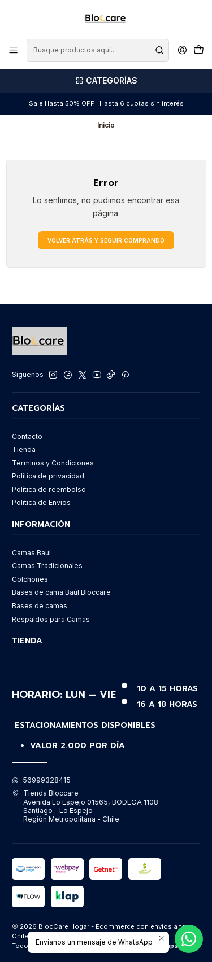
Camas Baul (31, 552)
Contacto (27, 436)
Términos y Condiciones (53, 463)
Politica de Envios (41, 502)
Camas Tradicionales (47, 565)
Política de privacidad (48, 476)
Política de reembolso (49, 489)
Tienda (24, 449)
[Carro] (198, 50)
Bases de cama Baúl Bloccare (61, 592)
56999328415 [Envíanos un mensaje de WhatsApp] (41, 780)
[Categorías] (106, 81)
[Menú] (13, 50)
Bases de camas (39, 605)
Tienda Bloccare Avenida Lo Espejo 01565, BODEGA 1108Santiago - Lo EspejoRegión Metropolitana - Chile (85, 806)
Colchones (30, 579)
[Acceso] (182, 50)
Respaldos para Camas (51, 619)
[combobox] (97, 50)
